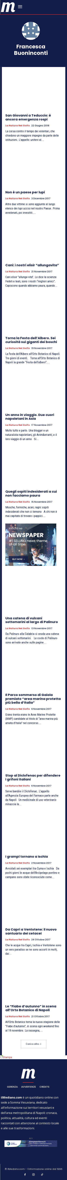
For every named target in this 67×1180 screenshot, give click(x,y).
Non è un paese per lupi (25, 192)
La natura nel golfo (17, 125)
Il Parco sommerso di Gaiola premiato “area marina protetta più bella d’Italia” (33, 699)
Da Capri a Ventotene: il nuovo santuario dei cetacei (31, 931)
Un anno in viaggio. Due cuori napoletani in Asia (29, 417)
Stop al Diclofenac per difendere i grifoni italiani (32, 777)
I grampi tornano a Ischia (26, 856)
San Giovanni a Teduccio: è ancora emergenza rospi (28, 117)
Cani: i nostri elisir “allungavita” (32, 265)
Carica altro (33, 1043)
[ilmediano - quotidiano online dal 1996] (8, 7)
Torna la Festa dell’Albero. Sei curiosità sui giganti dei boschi (31, 340)
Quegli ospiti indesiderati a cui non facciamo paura (31, 493)
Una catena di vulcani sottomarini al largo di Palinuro (31, 620)
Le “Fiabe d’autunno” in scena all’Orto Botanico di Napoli (30, 1008)
